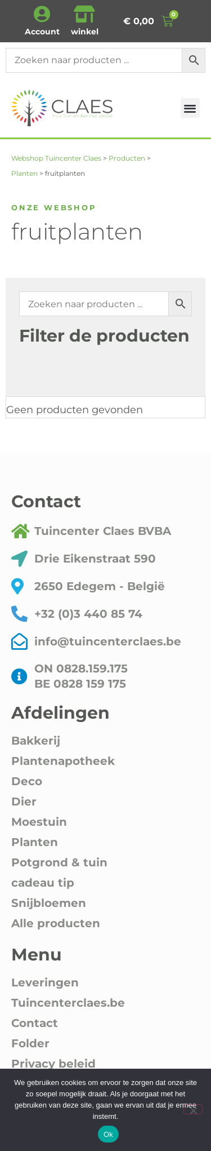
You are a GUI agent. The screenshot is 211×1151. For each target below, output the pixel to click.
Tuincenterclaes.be (68, 1003)
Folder (30, 1043)
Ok (108, 1134)
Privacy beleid (53, 1063)
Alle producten (55, 923)
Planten (34, 842)
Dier (24, 801)
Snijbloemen (48, 903)
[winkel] (84, 14)
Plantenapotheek (63, 761)
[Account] (42, 14)
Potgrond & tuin (59, 862)
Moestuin (39, 822)
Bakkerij (35, 740)
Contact (34, 1023)
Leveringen (45, 982)
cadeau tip (42, 882)
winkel (84, 31)
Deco (26, 781)
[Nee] (193, 1109)
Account (42, 31)
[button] (190, 108)
